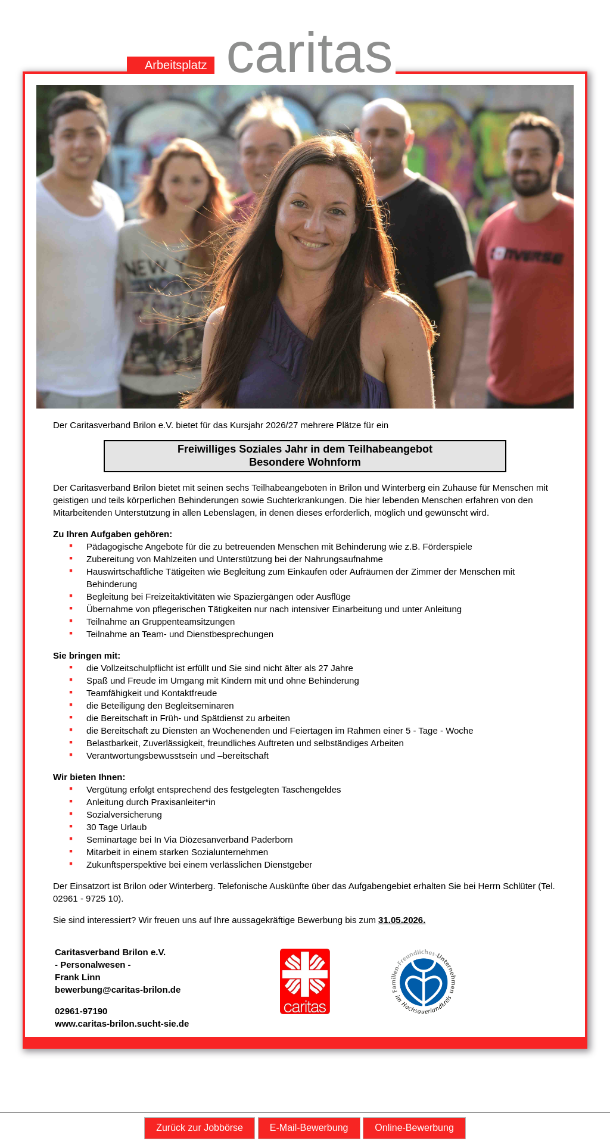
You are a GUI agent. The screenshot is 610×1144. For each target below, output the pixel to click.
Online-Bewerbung (414, 1128)
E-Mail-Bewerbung (309, 1128)
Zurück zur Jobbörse (199, 1128)
